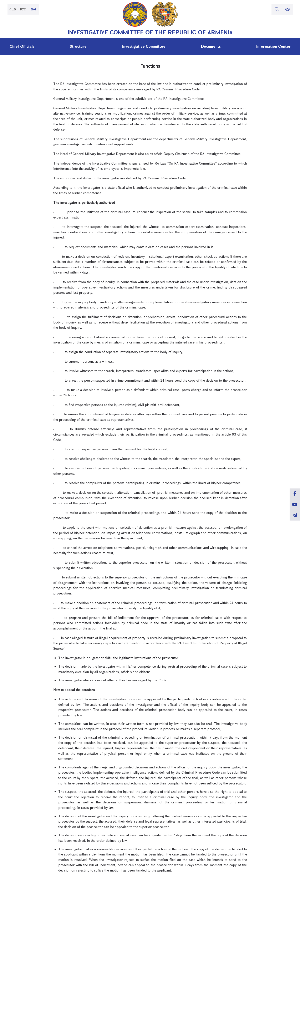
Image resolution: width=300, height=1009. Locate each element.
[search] (276, 9)
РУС (23, 9)
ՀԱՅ (12, 9)
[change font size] (287, 9)
